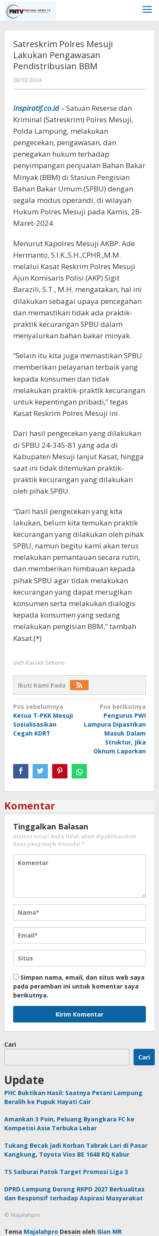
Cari (10, 1044)
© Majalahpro (22, 1215)
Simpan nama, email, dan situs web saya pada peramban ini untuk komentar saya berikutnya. (79, 986)
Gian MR (109, 1232)
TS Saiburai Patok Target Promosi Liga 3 (66, 1172)
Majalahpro (41, 1232)
